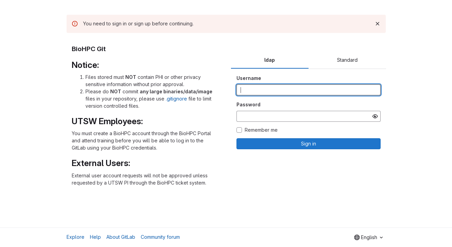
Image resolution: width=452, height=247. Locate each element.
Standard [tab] (347, 60)
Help (95, 237)
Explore (75, 237)
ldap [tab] (269, 60)
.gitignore (176, 99)
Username (248, 78)
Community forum (160, 237)
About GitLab (120, 237)
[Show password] (375, 116)
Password (248, 104)
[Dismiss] (377, 24)
